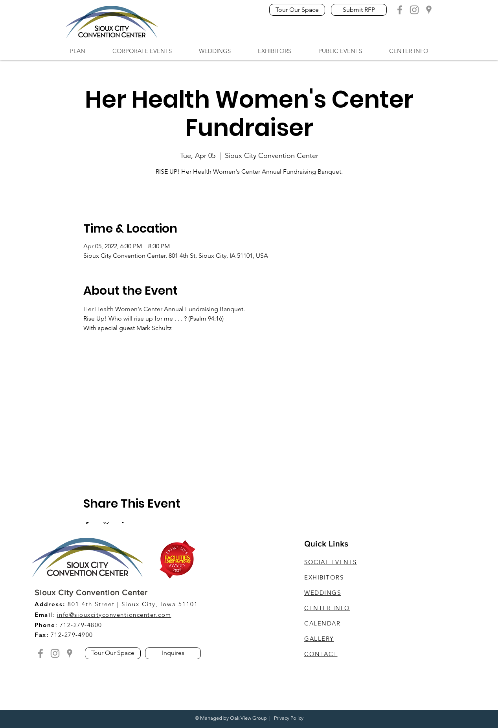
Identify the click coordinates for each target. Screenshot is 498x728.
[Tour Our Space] (297, 10)
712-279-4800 (81, 625)
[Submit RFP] (359, 10)
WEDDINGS (322, 592)
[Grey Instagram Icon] (414, 10)
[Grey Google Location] (429, 10)
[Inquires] (173, 653)
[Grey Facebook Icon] (400, 10)
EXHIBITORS (324, 577)
